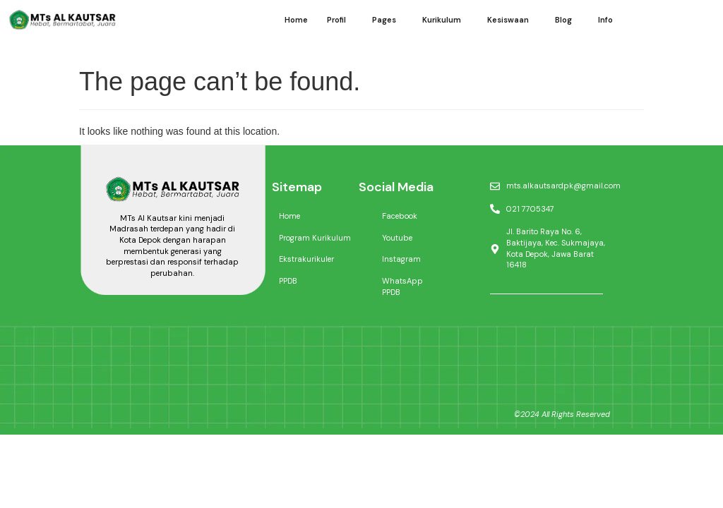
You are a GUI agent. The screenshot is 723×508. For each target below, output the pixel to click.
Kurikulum (441, 20)
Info (605, 20)
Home (296, 20)
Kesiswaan (508, 20)
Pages (384, 20)
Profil (336, 20)
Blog (563, 20)
